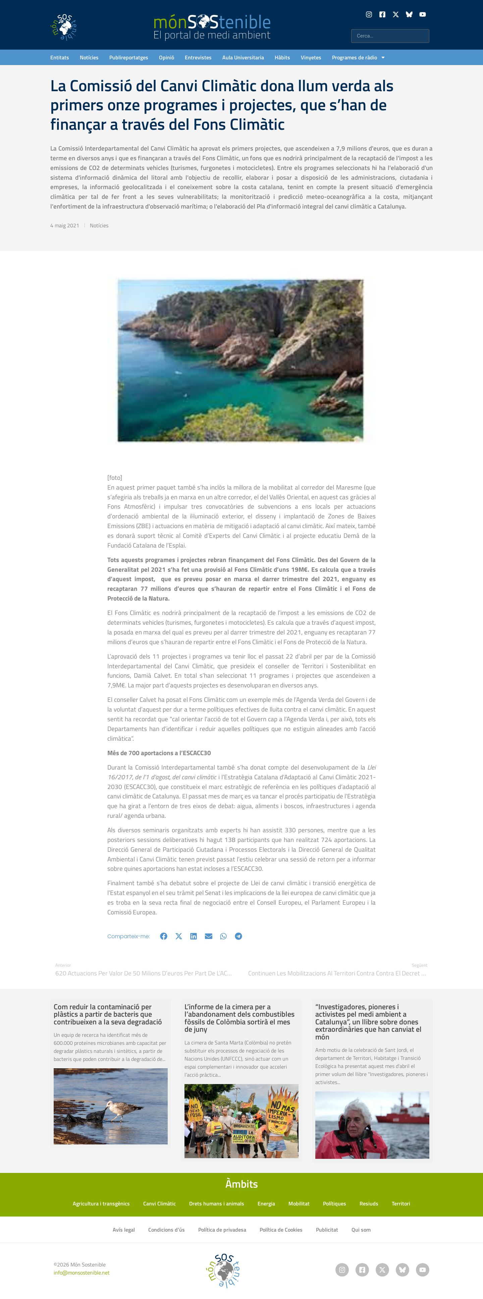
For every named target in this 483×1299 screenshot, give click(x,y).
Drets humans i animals (216, 1203)
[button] (164, 936)
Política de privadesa (222, 1230)
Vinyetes (311, 57)
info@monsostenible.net (82, 1272)
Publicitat (327, 1230)
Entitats (59, 57)
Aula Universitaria (243, 57)
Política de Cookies (281, 1230)
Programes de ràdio (359, 57)
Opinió (166, 57)
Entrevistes (198, 57)
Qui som (361, 1230)
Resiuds (369, 1203)
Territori (401, 1203)
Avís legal (124, 1230)
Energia (266, 1203)
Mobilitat (299, 1203)
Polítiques (334, 1203)
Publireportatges (128, 57)
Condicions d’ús (166, 1230)
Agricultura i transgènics (101, 1203)
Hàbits (282, 57)
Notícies (89, 57)
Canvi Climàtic (159, 1203)
